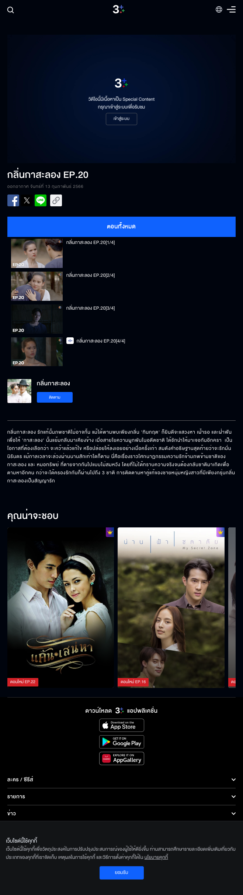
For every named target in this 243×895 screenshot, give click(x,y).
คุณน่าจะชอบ (33, 516)
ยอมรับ (121, 872)
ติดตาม (54, 397)
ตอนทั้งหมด (121, 226)
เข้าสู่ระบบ (121, 119)
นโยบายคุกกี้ (156, 857)
